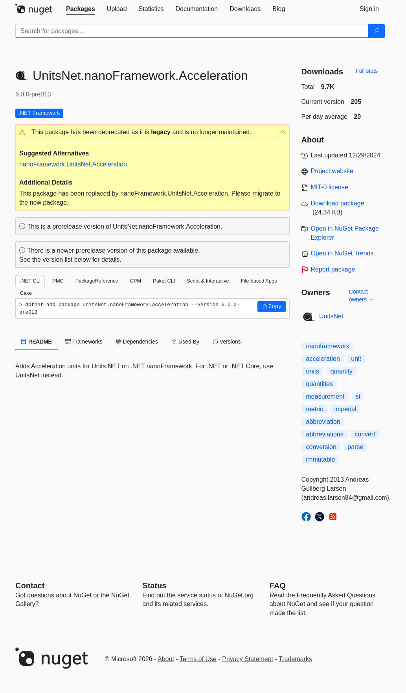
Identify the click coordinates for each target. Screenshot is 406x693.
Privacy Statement (247, 659)
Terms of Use (198, 659)
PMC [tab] (57, 281)
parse (355, 447)
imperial (345, 409)
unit (356, 358)
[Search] (376, 31)
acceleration (323, 358)
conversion (321, 447)
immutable (320, 459)
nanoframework (327, 346)
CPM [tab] (135, 281)
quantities (319, 384)
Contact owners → (361, 295)
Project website (332, 171)
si (358, 396)
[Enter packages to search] (192, 31)
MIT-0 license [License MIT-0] (329, 187)
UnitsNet (331, 316)
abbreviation (323, 421)
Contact (29, 585)
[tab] (80, 9)
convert (365, 434)
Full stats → (370, 71)
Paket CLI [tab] (164, 281)
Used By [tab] (185, 342)
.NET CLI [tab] (30, 281)
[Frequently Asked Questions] (278, 585)
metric (314, 409)
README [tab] (36, 342)
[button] (152, 132)
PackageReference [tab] (96, 281)
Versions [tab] (227, 342)
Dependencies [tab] (137, 342)
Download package (337, 203)
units (313, 371)
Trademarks (295, 659)
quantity (342, 371)
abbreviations (325, 434)
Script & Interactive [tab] (208, 281)
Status (154, 585)
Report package (333, 269)
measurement (325, 396)
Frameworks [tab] (84, 342)
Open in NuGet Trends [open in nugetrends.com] (342, 253)
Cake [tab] (26, 293)
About (166, 659)
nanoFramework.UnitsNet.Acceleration (73, 164)
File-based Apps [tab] (259, 281)
